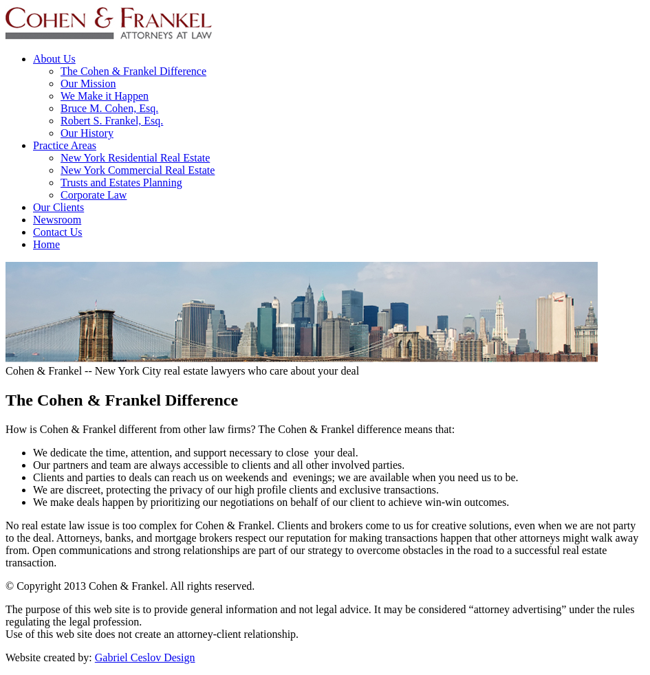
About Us (54, 59)
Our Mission (88, 83)
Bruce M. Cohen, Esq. (109, 108)
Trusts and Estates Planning (121, 182)
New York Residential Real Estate (135, 158)
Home (46, 244)
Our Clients (58, 207)
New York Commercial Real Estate (138, 170)
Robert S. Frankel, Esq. (112, 120)
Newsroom (57, 219)
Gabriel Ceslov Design (145, 657)
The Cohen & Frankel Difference (133, 71)
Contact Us (58, 232)
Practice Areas (64, 145)
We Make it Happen (105, 96)
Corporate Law (94, 195)
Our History (87, 133)
